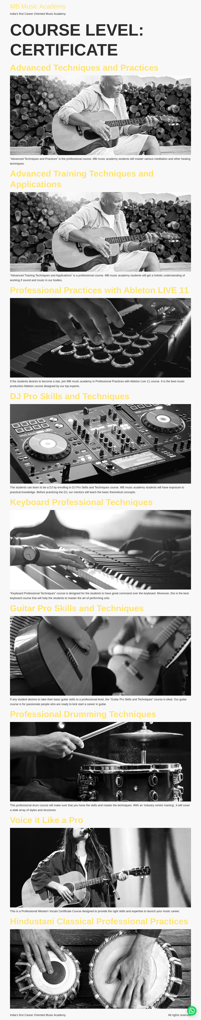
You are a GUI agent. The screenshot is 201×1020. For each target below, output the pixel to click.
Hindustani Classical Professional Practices (99, 921)
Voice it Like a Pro (46, 820)
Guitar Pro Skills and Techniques (77, 608)
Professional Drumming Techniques (83, 714)
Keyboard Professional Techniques (81, 502)
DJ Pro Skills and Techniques (69, 396)
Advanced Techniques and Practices (84, 67)
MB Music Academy (38, 6)
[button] (192, 1011)
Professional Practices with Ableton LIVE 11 (99, 290)
